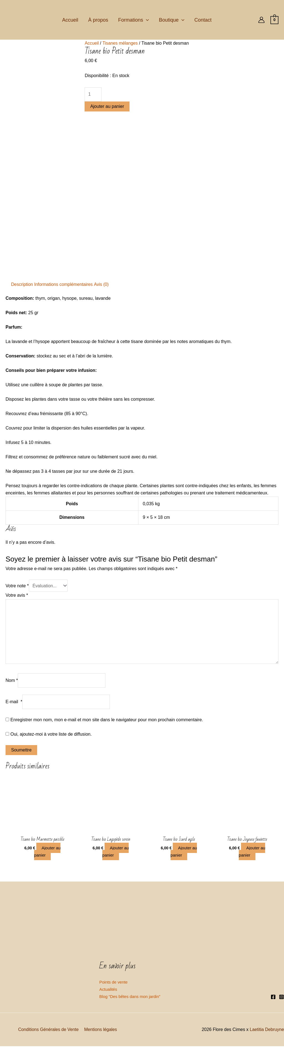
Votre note (17, 585)
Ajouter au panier (107, 106)
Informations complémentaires (64, 284)
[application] (146, 20)
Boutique (171, 20)
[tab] (22, 284)
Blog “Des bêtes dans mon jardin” (132, 999)
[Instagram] (281, 999)
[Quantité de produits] (93, 94)
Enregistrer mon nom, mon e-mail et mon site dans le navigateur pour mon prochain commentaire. (106, 721)
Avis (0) (102, 284)
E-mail (14, 703)
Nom (12, 681)
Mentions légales (100, 1032)
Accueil (70, 20)
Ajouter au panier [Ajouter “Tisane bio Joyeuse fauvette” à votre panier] (252, 853)
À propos (98, 20)
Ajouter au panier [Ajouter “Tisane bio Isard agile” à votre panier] (184, 853)
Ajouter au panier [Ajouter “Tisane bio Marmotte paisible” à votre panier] (48, 853)
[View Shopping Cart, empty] (274, 19)
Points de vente (114, 984)
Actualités (108, 991)
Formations (133, 20)
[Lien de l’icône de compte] (261, 19)
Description (22, 284)
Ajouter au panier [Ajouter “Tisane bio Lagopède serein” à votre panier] (116, 853)
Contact (203, 20)
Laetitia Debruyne (266, 1032)
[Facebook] (273, 999)
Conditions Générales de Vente (48, 1032)
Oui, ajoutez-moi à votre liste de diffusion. (49, 735)
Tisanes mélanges (120, 43)
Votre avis (17, 595)
